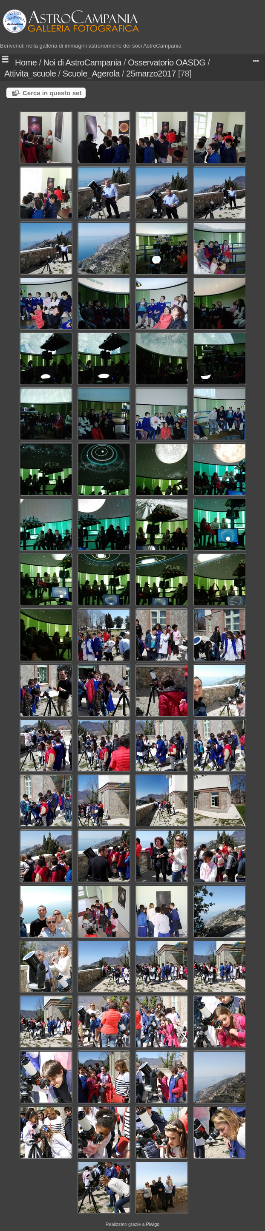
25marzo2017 (151, 73)
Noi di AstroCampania (82, 62)
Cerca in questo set (52, 92)
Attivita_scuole (30, 73)
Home (26, 62)
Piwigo (152, 1224)
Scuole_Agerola (91, 73)
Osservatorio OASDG (166, 62)
